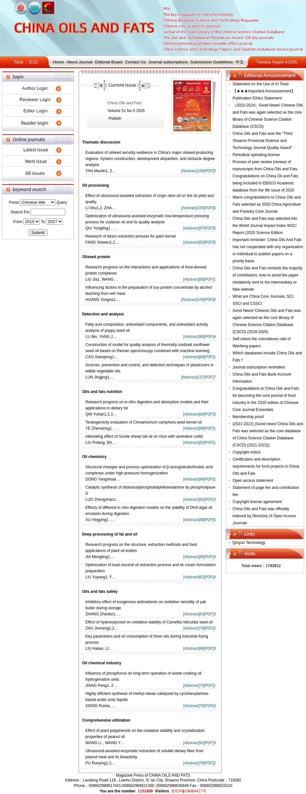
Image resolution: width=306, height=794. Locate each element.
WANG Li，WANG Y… (105, 743)
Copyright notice (247, 452)
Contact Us (135, 62)
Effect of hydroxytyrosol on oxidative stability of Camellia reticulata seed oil (149, 622)
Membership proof (248, 417)
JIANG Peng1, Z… (101, 685)
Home (58, 62)
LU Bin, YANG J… (101, 336)
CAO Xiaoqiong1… (101, 357)
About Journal (79, 62)
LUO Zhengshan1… (102, 499)
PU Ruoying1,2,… (100, 763)
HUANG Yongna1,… (102, 299)
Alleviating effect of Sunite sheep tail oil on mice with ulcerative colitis (144, 436)
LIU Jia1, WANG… (101, 279)
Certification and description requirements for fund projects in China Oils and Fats (266, 466)
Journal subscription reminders (259, 367)
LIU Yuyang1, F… (100, 577)
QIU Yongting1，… (101, 228)
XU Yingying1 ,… (100, 520)
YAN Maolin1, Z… (100, 171)
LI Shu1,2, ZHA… (100, 208)
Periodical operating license (256, 155)
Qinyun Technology (249, 542)
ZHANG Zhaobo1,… (102, 614)
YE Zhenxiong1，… (102, 428)
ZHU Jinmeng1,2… (101, 628)
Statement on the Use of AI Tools (261, 84)
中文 (239, 62)
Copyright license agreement (257, 502)
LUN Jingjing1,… (99, 377)
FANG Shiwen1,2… (102, 242)
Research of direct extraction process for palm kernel (130, 236)
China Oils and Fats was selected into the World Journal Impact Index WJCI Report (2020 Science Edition (265, 225)
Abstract (189, 171)
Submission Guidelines (211, 62)
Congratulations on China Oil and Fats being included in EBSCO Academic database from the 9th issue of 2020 (265, 183)
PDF (209, 171)
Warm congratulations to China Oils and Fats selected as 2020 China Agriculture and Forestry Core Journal (267, 204)
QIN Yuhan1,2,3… (101, 414)
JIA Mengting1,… (100, 557)
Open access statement (253, 480)
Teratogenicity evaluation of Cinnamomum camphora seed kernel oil (143, 422)
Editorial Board (108, 62)
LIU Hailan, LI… (99, 648)
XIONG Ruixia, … (100, 706)
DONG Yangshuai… (102, 479)
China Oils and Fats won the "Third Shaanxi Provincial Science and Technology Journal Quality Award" (262, 140)
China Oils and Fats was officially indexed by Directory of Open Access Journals (264, 516)
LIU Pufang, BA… (100, 442)
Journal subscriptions (168, 62)
